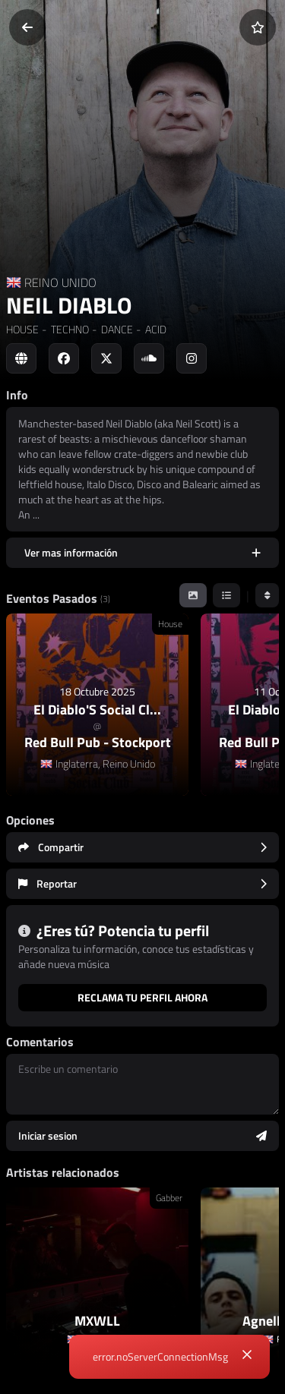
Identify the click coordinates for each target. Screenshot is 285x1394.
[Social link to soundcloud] (149, 358)
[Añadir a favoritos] (257, 27)
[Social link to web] (21, 358)
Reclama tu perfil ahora (142, 997)
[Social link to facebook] (64, 358)
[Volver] (27, 27)
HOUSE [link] (22, 329)
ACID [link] (154, 329)
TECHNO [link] (69, 329)
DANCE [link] (116, 329)
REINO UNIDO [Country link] (60, 282)
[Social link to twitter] (106, 358)
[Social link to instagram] (191, 358)
